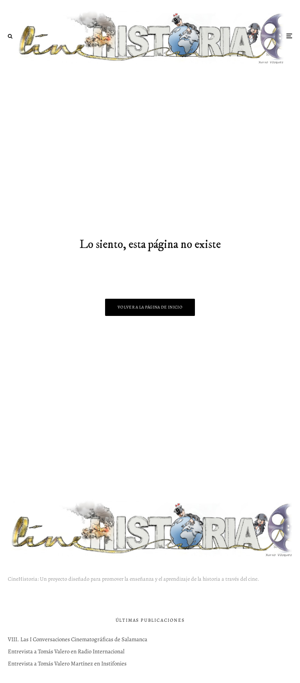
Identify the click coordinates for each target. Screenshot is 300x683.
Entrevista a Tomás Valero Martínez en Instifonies (67, 663)
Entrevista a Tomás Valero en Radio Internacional (66, 651)
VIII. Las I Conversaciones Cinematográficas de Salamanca (77, 639)
